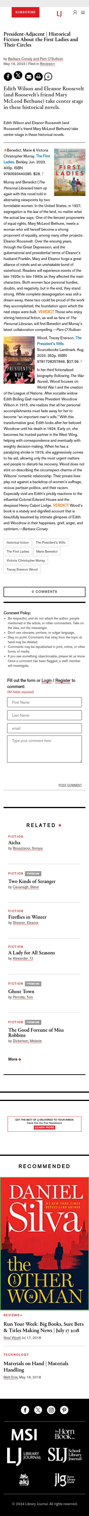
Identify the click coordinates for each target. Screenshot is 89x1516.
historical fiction (18, 542)
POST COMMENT (70, 785)
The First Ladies (18, 551)
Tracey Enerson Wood (22, 569)
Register (62, 680)
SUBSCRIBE (25, 12)
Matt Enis (11, 1377)
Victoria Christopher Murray (26, 560)
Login (47, 680)
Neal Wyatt (12, 1338)
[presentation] (38, 773)
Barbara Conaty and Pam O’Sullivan (35, 59)
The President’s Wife (50, 542)
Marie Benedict (46, 551)
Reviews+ (47, 64)
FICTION (16, 836)
